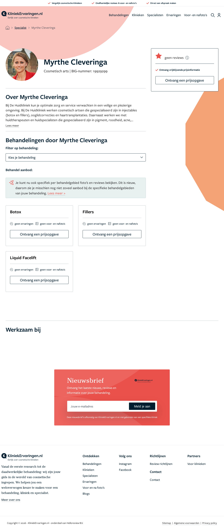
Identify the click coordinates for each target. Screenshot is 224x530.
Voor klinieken (196, 464)
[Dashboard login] (219, 15)
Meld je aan (142, 406)
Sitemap (167, 523)
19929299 (100, 70)
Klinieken (138, 15)
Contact (155, 480)
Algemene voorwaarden (187, 523)
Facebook (125, 470)
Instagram (125, 464)
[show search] (213, 15)
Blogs (86, 493)
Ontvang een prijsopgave (184, 80)
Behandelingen (119, 15)
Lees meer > (56, 193)
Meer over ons (10, 500)
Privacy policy (209, 523)
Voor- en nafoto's (195, 15)
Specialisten (155, 15)
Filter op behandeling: (22, 148)
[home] (21, 15)
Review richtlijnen (161, 464)
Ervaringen (173, 15)
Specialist (20, 28)
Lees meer (12, 125)
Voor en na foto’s (93, 488)
